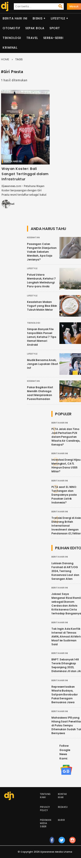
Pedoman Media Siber (45, 823)
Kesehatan (33, 237)
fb (52, 842)
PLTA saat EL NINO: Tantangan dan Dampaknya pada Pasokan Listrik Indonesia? (64, 494)
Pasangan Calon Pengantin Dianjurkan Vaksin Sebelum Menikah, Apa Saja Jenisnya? (42, 251)
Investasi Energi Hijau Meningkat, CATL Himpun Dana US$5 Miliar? (65, 465)
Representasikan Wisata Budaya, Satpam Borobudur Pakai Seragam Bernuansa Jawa (64, 694)
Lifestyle (58, 18)
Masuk (74, 6)
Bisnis (38, 18)
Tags (19, 59)
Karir (61, 820)
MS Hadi (10, 204)
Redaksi (63, 807)
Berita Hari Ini (15, 18)
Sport (54, 28)
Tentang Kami (45, 795)
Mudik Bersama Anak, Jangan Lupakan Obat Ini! (42, 364)
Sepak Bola (34, 28)
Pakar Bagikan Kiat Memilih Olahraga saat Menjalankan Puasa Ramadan (40, 393)
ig (73, 842)
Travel (32, 38)
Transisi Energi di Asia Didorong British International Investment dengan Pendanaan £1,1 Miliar (66, 525)
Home (5, 59)
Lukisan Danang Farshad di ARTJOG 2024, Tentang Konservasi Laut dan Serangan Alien (65, 571)
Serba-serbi (53, 38)
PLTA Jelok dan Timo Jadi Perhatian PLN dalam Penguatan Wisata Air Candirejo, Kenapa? (65, 436)
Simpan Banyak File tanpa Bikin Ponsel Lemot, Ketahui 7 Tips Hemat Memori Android (41, 337)
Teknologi (12, 38)
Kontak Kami (62, 795)
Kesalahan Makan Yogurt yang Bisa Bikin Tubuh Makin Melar (42, 306)
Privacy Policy (45, 808)
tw (62, 842)
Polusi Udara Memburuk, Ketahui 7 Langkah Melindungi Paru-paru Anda (41, 280)
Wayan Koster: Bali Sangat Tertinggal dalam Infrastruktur (25, 174)
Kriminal (10, 47)
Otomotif (11, 28)
